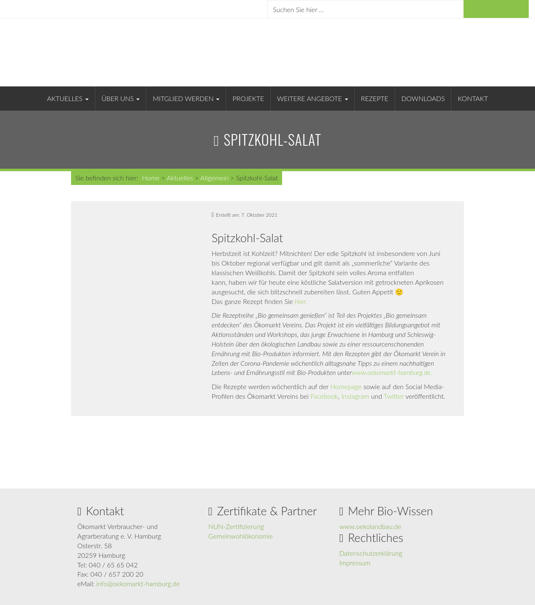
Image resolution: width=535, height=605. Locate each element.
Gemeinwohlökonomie (240, 536)
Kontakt (473, 98)
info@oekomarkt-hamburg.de (138, 583)
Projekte (248, 98)
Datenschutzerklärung (371, 553)
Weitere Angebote (312, 98)
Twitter (394, 396)
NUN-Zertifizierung (236, 526)
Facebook (324, 396)
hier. (301, 301)
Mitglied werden (186, 98)
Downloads (423, 98)
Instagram (355, 396)
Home (150, 178)
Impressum (355, 563)
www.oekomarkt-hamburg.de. (392, 372)
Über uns (121, 98)
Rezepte (375, 98)
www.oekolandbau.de (370, 526)
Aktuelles (68, 98)
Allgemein (214, 178)
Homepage (346, 386)
